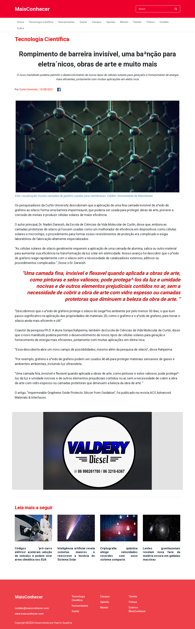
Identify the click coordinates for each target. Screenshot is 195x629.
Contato (164, 22)
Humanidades (66, 22)
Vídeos (150, 22)
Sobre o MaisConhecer (137, 609)
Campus (96, 22)
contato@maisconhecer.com (32, 608)
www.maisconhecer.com (29, 613)
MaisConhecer (32, 9)
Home (20, 22)
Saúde (83, 22)
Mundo (124, 22)
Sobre (20, 28)
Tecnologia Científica (41, 22)
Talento (137, 22)
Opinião (110, 22)
